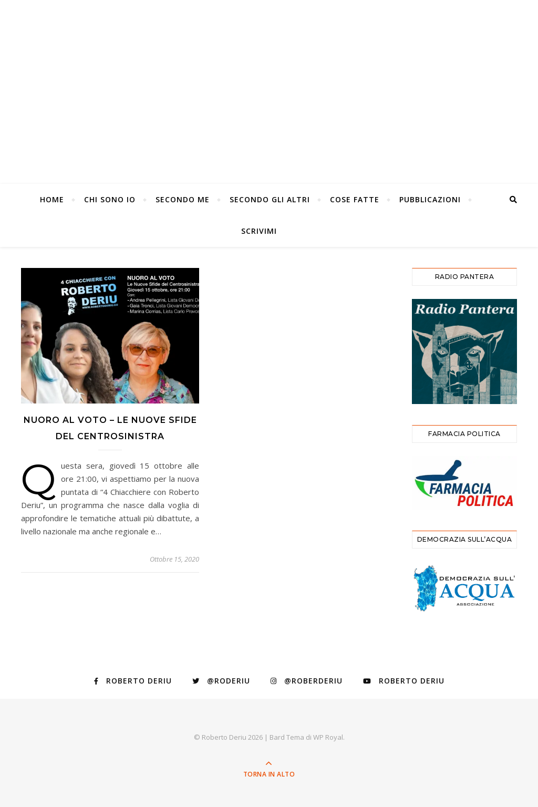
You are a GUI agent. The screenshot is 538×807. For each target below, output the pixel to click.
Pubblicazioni (430, 199)
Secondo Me (183, 199)
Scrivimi (259, 231)
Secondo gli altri (270, 199)
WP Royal (328, 737)
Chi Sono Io (110, 199)
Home (52, 199)
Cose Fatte (354, 199)
